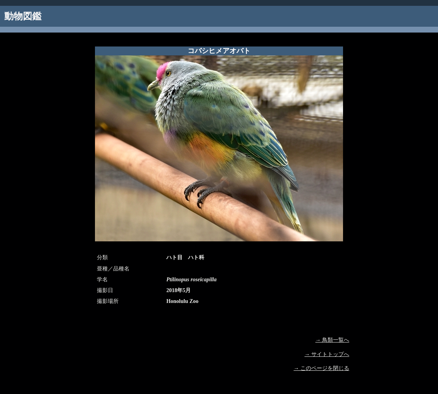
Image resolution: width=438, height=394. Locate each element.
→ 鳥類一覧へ (333, 340)
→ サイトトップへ (327, 354)
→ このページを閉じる (322, 368)
